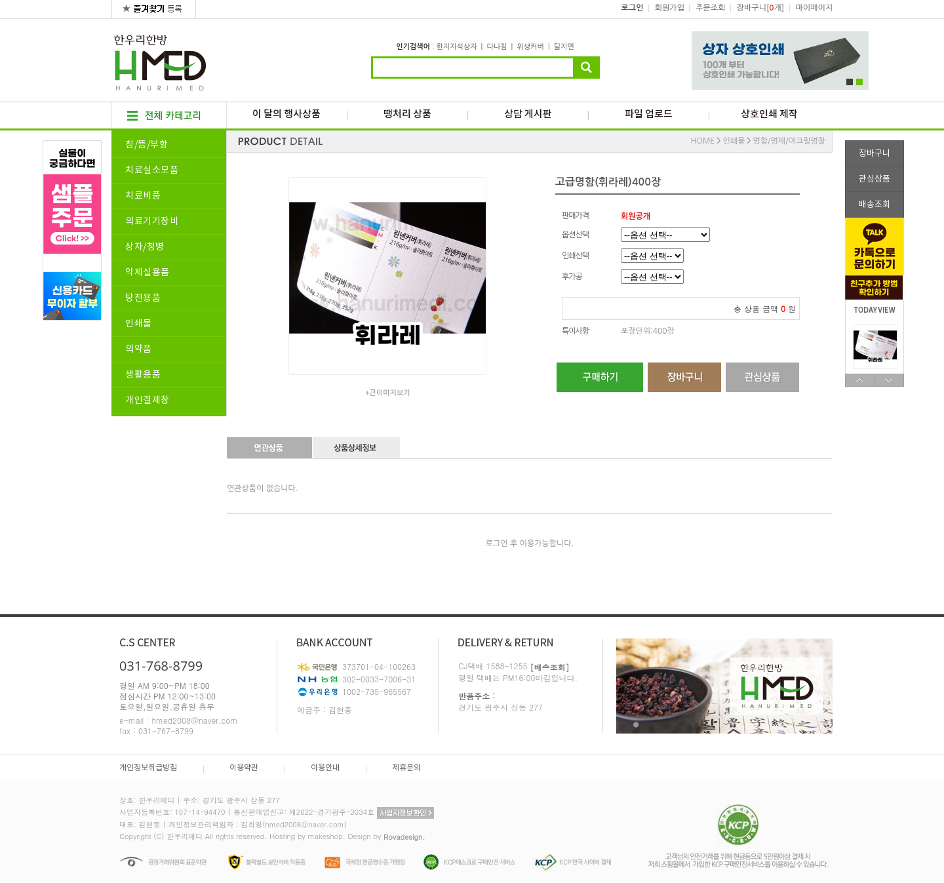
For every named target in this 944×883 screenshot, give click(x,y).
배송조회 (874, 205)
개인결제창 (147, 400)
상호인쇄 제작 (769, 114)
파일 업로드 (649, 114)
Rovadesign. (404, 837)
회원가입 (669, 8)
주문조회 (710, 8)
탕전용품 (143, 298)
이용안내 (325, 768)
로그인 (632, 8)
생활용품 (143, 375)
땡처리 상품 (407, 114)
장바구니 (874, 154)
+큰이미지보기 (387, 393)
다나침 (496, 46)
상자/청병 (145, 247)
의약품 (138, 349)
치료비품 (143, 196)
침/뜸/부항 (146, 145)
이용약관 (243, 768)
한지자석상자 (456, 46)
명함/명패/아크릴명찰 (789, 141)
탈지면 (564, 46)
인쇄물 (138, 324)
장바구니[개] (760, 8)
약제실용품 (147, 272)
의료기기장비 (151, 221)
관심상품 (874, 179)
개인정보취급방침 (148, 768)
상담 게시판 (528, 114)
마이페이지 (814, 8)
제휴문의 (406, 768)
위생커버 (530, 46)
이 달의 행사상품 (286, 114)
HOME (703, 141)
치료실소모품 (151, 170)
